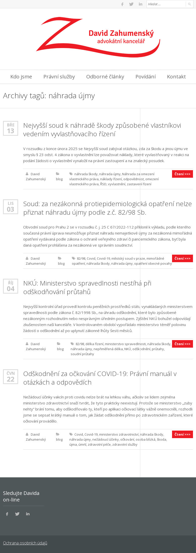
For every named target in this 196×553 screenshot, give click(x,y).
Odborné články (105, 76)
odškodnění (141, 349)
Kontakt (176, 76)
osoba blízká (145, 439)
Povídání (145, 76)
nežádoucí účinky (105, 439)
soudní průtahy (82, 354)
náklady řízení (111, 179)
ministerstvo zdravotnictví (118, 434)
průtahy (158, 349)
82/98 (81, 258)
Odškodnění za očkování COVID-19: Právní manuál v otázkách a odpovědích (100, 378)
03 (10, 209)
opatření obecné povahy (153, 263)
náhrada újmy (110, 174)
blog (59, 179)
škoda (161, 439)
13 (10, 130)
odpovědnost (133, 179)
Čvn (11, 373)
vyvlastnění (116, 184)
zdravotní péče (99, 444)
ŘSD (103, 184)
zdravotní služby (124, 444)
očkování (127, 439)
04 (10, 288)
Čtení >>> (182, 174)
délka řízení (94, 344)
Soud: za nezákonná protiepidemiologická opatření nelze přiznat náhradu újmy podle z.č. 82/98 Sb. (107, 208)
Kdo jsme (21, 76)
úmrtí (82, 444)
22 (10, 379)
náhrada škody (86, 174)
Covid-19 (103, 258)
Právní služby (59, 76)
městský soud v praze (128, 258)
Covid (91, 258)
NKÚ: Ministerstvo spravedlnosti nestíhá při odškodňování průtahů (87, 287)
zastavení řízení (139, 184)
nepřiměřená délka (108, 349)
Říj (10, 282)
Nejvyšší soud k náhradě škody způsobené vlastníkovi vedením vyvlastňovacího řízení (102, 129)
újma (73, 444)
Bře (10, 124)
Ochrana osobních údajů (25, 543)
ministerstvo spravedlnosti (125, 344)
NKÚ (127, 349)
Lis (11, 203)
